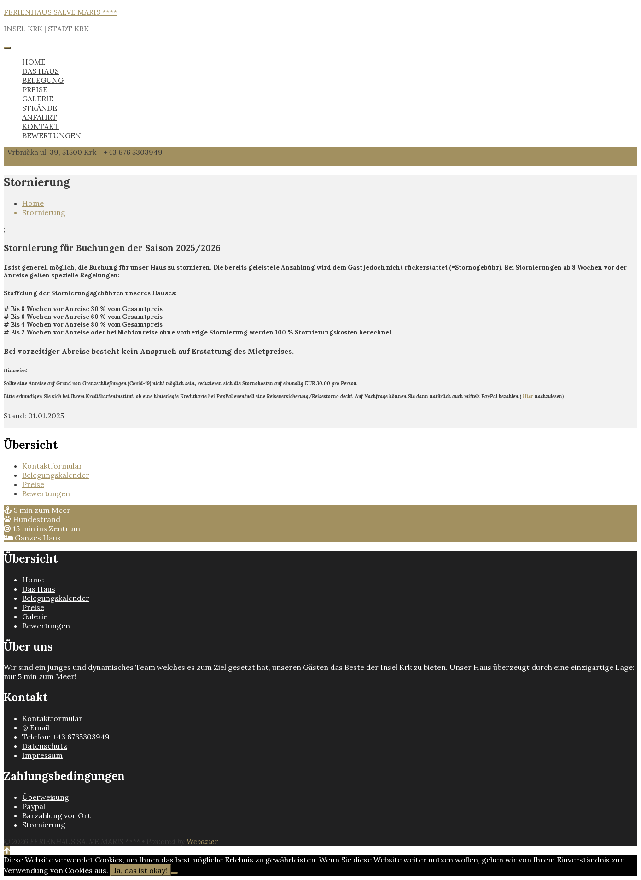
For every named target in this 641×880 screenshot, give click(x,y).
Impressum (42, 755)
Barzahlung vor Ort (56, 815)
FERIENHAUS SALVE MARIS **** (60, 12)
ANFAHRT (39, 117)
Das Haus (38, 588)
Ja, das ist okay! (140, 870)
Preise (33, 484)
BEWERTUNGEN (51, 135)
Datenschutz (44, 746)
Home (33, 203)
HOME (34, 61)
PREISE (34, 89)
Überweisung (45, 797)
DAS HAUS (40, 71)
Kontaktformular (52, 465)
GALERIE (37, 98)
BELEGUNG (43, 80)
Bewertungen (46, 493)
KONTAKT (40, 126)
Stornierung (43, 824)
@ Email (35, 727)
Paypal (33, 806)
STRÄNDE (39, 107)
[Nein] (174, 873)
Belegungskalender (55, 475)
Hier (528, 396)
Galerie (34, 616)
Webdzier (202, 841)
